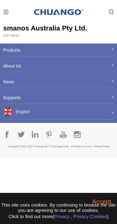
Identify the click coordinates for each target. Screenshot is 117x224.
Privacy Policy (102, 146)
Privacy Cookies (90, 216)
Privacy (61, 216)
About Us (12, 65)
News (8, 81)
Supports (12, 97)
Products (11, 50)
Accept (101, 201)
